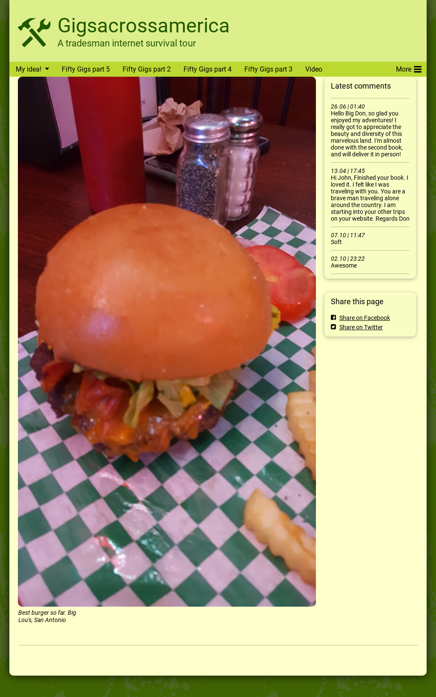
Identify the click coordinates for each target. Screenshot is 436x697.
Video (313, 69)
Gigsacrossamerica (143, 25)
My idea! (28, 69)
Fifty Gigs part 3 (268, 69)
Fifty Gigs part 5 (86, 69)
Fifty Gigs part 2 (147, 69)
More (409, 68)
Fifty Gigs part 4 (208, 69)
